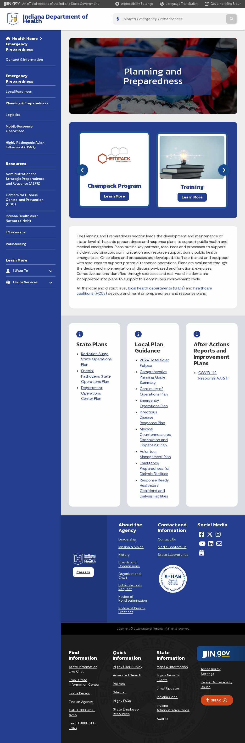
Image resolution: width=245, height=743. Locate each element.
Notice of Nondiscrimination (132, 594)
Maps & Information (172, 662)
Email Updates (168, 684)
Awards (162, 714)
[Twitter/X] (210, 530)
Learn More (114, 192)
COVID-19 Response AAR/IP (213, 372)
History (124, 550)
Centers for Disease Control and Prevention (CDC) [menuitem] (24, 196)
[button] (134, 3)
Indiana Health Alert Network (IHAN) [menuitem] (22, 214)
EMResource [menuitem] (15, 228)
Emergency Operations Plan (154, 399)
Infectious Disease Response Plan (152, 414)
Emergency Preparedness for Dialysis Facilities (155, 465)
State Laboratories (173, 550)
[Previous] (82, 166)
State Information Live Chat (83, 664)
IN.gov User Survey (127, 662)
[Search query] (212, 17)
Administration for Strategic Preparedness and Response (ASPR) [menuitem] (25, 175)
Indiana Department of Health (61, 16)
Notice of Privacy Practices (131, 605)
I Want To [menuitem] (27, 265)
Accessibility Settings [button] (211, 666)
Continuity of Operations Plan (154, 388)
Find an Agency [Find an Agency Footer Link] (81, 697)
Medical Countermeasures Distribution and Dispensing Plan (155, 433)
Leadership (127, 534)
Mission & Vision (131, 542)
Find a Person (79, 688)
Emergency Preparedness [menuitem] (19, 74)
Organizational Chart (129, 571)
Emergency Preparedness (19, 42)
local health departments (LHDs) (156, 284)
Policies (119, 679)
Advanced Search (127, 670)
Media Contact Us (172, 542)
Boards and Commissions (129, 559)
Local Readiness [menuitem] (19, 88)
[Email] (219, 539)
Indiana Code (167, 692)
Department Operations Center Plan (92, 389)
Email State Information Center (84, 677)
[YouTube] (202, 539)
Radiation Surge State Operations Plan (96, 355)
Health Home (25, 34)
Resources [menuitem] (16, 160)
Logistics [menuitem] (13, 111)
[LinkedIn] (210, 539)
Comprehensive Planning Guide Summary (153, 373)
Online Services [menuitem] (27, 277)
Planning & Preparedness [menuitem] (27, 99)
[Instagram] (218, 530)
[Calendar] (201, 548)
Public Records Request (130, 582)
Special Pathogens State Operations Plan (96, 372)
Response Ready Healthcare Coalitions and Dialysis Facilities (154, 484)
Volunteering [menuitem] (16, 240)
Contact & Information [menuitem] (24, 55)
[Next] (224, 166)
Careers (83, 567)
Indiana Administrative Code (173, 703)
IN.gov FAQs (122, 696)
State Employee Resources (126, 706)
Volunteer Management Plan (155, 450)
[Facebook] (201, 530)
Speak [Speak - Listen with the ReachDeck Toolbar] (216, 695)
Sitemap (120, 687)
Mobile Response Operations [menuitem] (19, 124)
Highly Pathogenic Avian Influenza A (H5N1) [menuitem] (25, 141)
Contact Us (167, 534)
